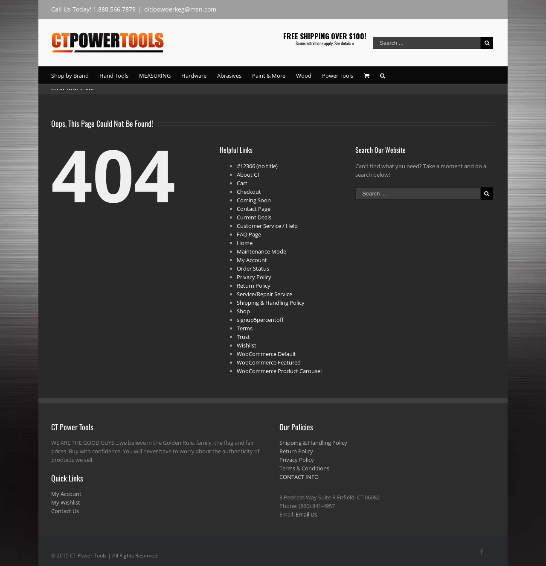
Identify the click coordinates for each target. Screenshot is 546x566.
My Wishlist (65, 502)
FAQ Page (249, 234)
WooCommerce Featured (269, 362)
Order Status (253, 268)
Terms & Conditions (304, 468)
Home (245, 243)
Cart (242, 183)
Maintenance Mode (261, 251)
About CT (248, 174)
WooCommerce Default (266, 354)
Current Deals (254, 217)
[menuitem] (75, 75)
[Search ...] (427, 43)
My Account (252, 260)
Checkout (249, 191)
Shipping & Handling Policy (271, 302)
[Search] (382, 75)
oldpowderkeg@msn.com (180, 9)
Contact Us (65, 511)
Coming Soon (254, 200)
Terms (245, 328)
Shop (243, 311)
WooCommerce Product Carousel (279, 371)
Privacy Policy (254, 277)
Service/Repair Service (264, 294)
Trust (243, 337)
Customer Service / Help (267, 226)
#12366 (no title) (257, 166)
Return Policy (253, 285)
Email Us (306, 514)
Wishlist (246, 345)
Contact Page (253, 209)
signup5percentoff (260, 320)
